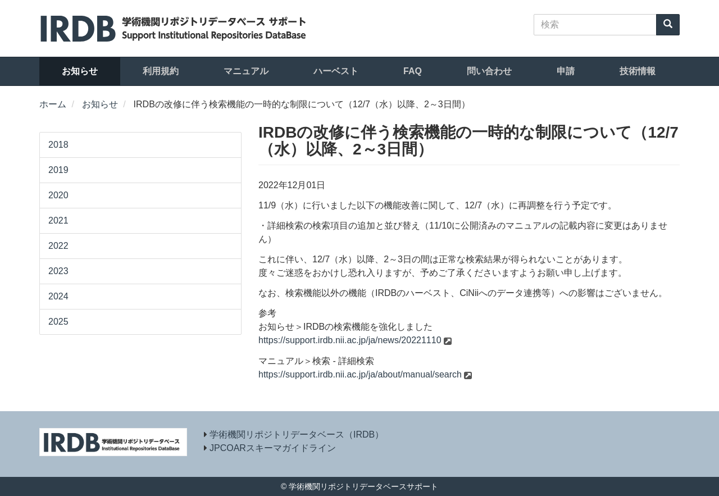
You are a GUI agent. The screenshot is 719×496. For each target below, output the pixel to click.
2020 (58, 195)
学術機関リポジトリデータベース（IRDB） (297, 434)
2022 (58, 246)
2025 (58, 321)
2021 (58, 220)
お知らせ (80, 71)
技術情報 (638, 71)
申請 (566, 71)
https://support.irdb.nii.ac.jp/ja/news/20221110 (350, 340)
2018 (58, 144)
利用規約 (161, 71)
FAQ (412, 71)
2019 (58, 170)
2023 (58, 271)
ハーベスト (335, 71)
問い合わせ (489, 71)
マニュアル (246, 71)
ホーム (52, 104)
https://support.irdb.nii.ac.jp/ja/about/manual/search (360, 374)
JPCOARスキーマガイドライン (273, 448)
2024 (58, 296)
